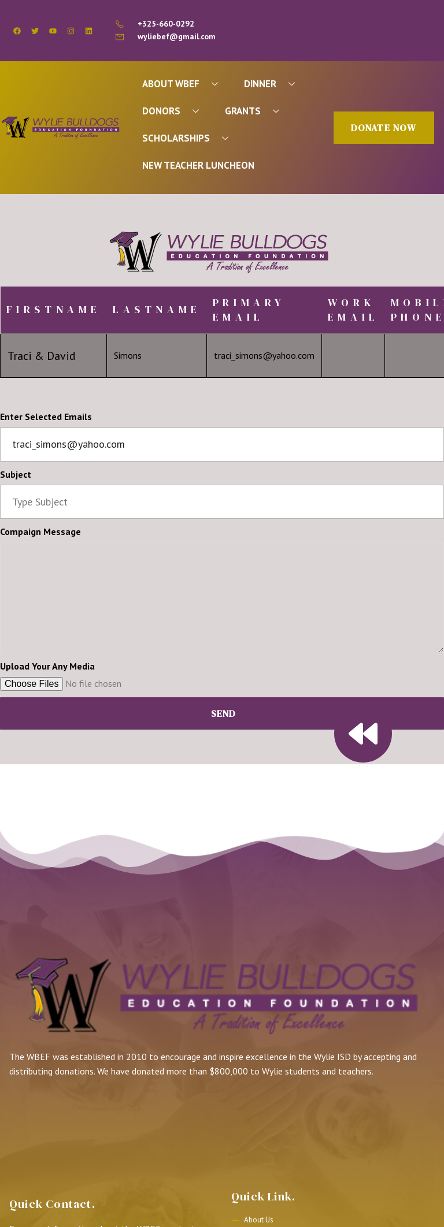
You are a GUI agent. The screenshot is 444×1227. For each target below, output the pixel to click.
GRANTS (257, 111)
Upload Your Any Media (47, 669)
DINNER (276, 84)
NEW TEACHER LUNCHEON (199, 167)
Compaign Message (40, 534)
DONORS (175, 111)
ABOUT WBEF (185, 84)
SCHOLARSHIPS (190, 139)
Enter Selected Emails (46, 419)
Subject (15, 477)
